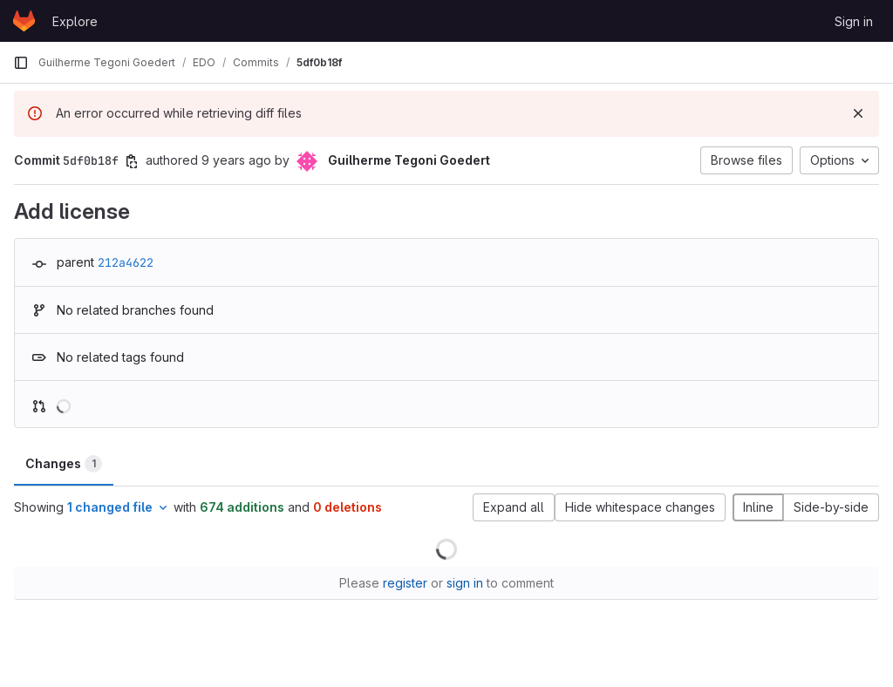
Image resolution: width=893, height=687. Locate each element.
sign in (464, 582)
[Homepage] (24, 21)
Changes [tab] (63, 464)
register (405, 582)
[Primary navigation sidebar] (21, 63)
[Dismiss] (858, 113)
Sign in (854, 21)
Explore (75, 21)
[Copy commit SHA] (131, 161)
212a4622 (125, 262)
